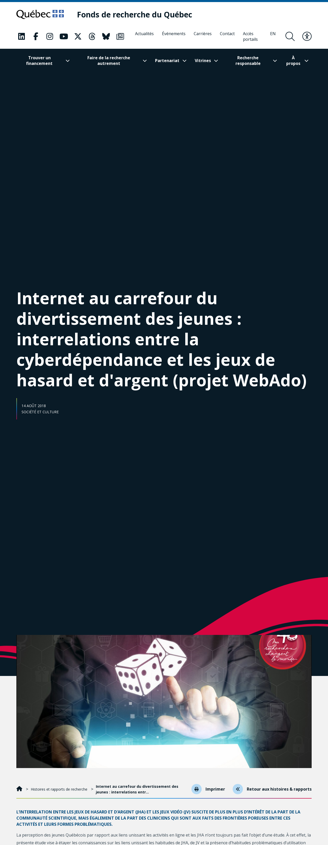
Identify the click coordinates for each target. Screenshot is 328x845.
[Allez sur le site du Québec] (40, 14)
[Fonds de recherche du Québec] (134, 14)
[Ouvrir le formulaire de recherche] (290, 36)
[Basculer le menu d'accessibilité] (307, 36)
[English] (273, 36)
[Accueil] (19, 789)
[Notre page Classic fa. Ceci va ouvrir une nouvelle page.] (21, 36)
